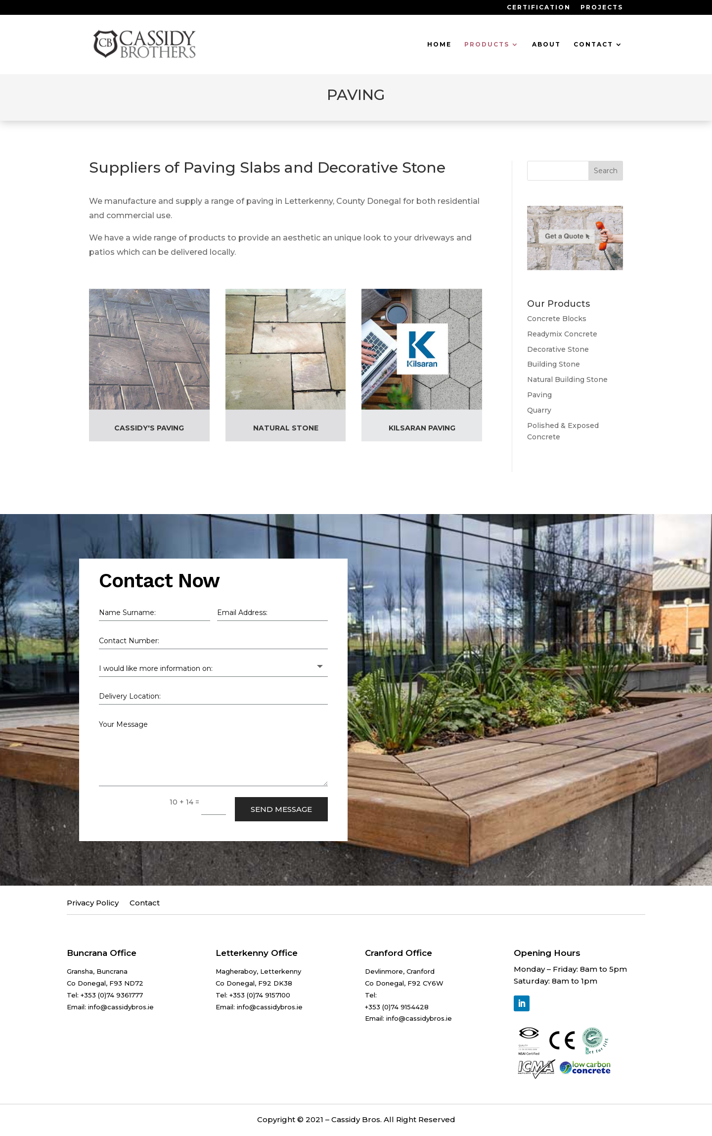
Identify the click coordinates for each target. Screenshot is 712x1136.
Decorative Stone (558, 349)
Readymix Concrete (562, 334)
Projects (601, 7)
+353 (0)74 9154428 (397, 1006)
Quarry (539, 410)
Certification (539, 7)
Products (486, 44)
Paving (539, 394)
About (546, 44)
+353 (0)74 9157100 (259, 994)
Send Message (281, 808)
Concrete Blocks (556, 318)
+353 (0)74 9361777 (112, 994)
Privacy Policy (93, 902)
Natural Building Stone (567, 379)
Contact (593, 44)
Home (439, 44)
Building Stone (553, 364)
